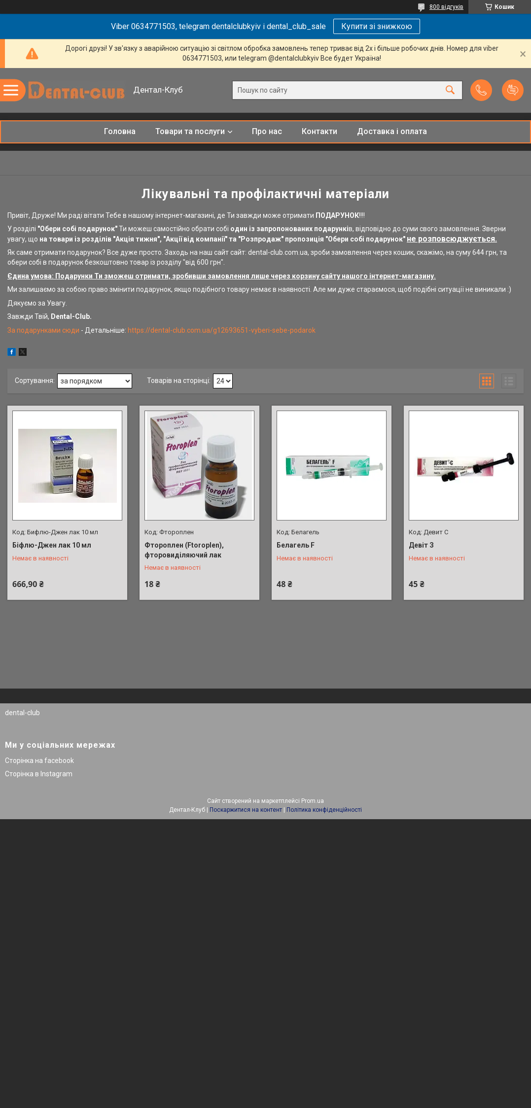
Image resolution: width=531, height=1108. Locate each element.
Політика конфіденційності (324, 809)
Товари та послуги (190, 131)
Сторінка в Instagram (38, 774)
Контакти (319, 131)
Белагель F (296, 545)
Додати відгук (513, 90)
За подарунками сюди (44, 330)
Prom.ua (312, 800)
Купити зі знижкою (376, 26)
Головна (120, 131)
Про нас (267, 131)
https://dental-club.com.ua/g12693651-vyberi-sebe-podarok (221, 330)
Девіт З (421, 545)
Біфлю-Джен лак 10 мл (51, 545)
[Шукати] (450, 90)
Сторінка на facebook (39, 760)
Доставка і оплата (392, 131)
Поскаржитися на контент (246, 809)
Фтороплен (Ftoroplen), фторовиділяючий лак (184, 550)
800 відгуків (446, 6)
